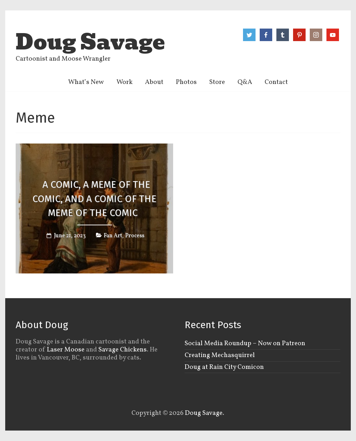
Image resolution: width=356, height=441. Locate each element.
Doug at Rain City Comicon (224, 367)
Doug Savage (90, 42)
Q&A (244, 82)
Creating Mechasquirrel (220, 355)
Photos (186, 82)
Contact (276, 82)
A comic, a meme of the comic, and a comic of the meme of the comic (94, 199)
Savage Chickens (122, 349)
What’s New (86, 82)
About (154, 82)
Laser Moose (65, 349)
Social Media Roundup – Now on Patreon (245, 343)
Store (217, 82)
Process (134, 236)
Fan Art (113, 236)
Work (124, 82)
